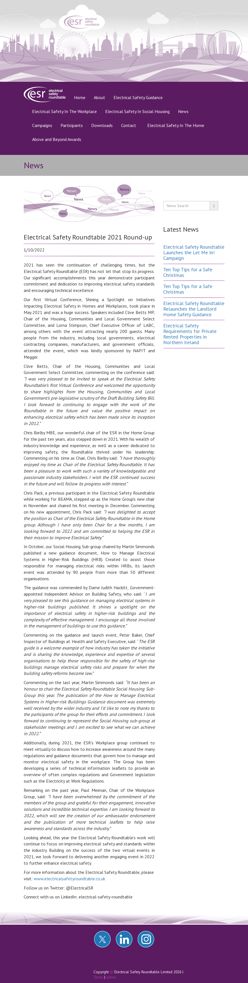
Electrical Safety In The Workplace (64, 111)
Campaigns (42, 125)
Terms (98, 977)
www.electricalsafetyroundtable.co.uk (69, 878)
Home (82, 97)
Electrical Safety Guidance (138, 97)
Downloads (102, 125)
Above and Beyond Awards (56, 139)
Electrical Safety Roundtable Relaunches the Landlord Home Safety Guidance (193, 309)
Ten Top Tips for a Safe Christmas (187, 272)
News (183, 111)
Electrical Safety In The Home (175, 125)
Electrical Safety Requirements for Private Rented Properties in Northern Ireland (189, 333)
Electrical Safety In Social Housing (137, 111)
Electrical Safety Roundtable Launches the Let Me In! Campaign (193, 252)
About (99, 97)
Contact (128, 125)
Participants (72, 125)
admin (111, 977)
